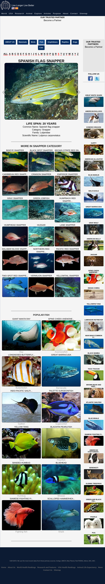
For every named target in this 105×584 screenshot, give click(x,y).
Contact (74, 13)
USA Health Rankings (67, 567)
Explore (38, 13)
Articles (47, 13)
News (100, 567)
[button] (7, 92)
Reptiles (65, 42)
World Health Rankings (26, 567)
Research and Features (46, 567)
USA (11, 13)
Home (3, 567)
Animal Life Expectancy (87, 567)
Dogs (75, 42)
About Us (11, 567)
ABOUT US (9, 42)
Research (19, 13)
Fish (41, 42)
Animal (29, 13)
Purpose (57, 13)
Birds (33, 42)
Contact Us (47, 570)
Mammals (23, 42)
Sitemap (84, 13)
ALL (5, 54)
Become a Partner (52, 20)
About (65, 13)
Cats (41, 48)
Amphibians (52, 42)
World (4, 13)
